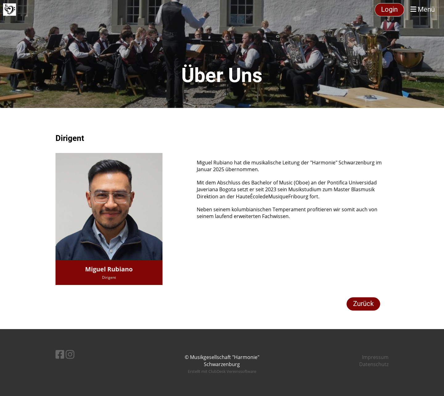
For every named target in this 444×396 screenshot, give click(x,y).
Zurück (363, 303)
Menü (422, 9)
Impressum (375, 357)
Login (389, 9)
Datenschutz (373, 364)
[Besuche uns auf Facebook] (60, 354)
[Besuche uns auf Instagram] (70, 354)
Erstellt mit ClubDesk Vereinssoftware (222, 371)
